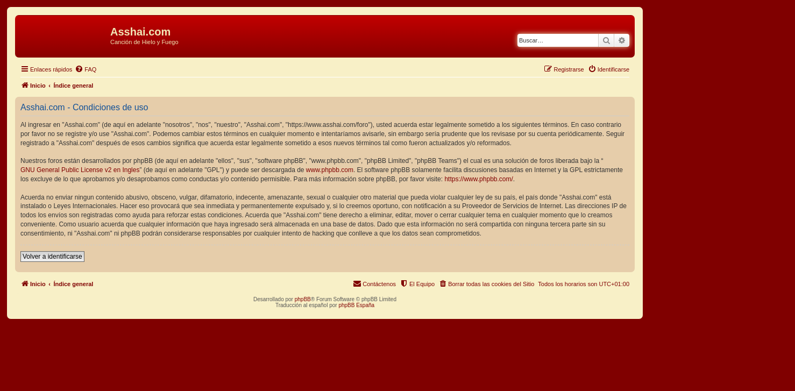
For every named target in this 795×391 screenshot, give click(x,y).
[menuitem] (85, 69)
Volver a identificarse (52, 256)
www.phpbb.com (329, 170)
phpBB (303, 299)
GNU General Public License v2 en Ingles (79, 170)
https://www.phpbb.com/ (478, 179)
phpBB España (356, 305)
